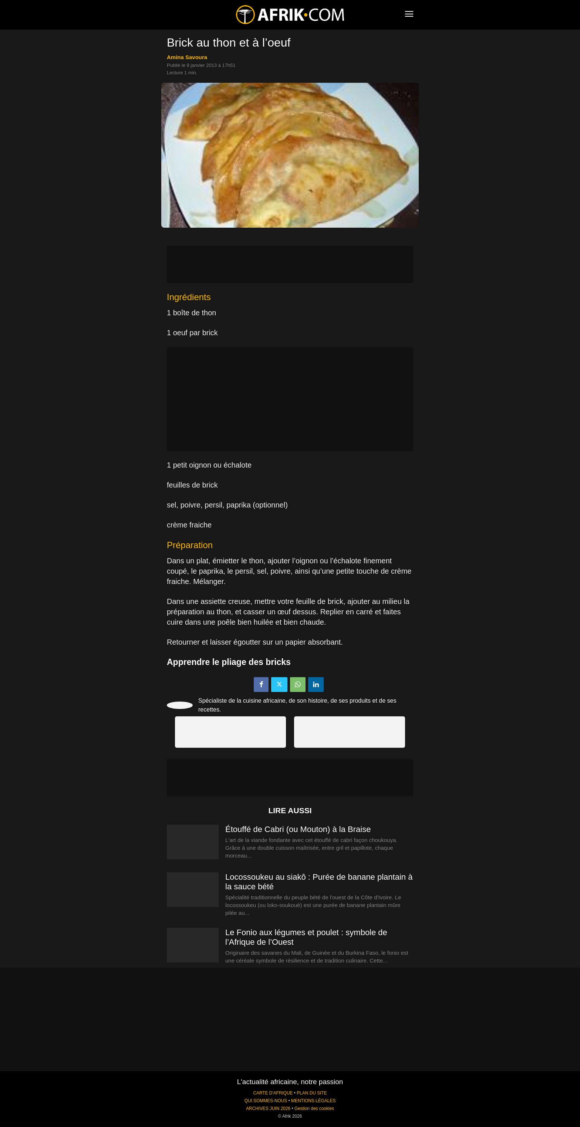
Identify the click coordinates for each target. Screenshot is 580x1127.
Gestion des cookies (314, 1108)
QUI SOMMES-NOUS (266, 1100)
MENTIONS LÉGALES (313, 1100)
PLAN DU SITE (312, 1093)
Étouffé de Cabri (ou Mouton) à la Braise (298, 829)
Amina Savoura (187, 57)
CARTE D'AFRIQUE (273, 1093)
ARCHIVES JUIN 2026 (268, 1108)
